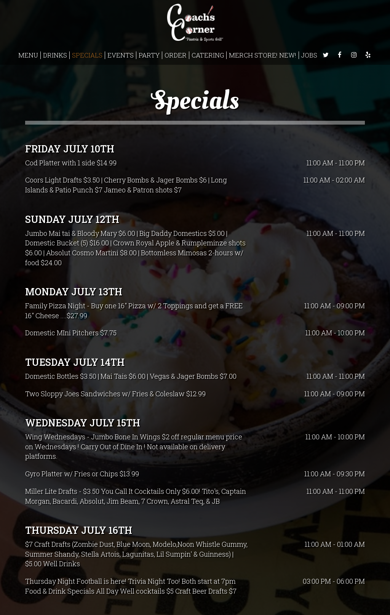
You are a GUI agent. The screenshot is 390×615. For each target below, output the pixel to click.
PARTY (149, 55)
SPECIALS (87, 55)
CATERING (208, 55)
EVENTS (120, 55)
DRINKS (55, 55)
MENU (28, 55)
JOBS (309, 55)
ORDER (176, 55)
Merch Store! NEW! (262, 55)
